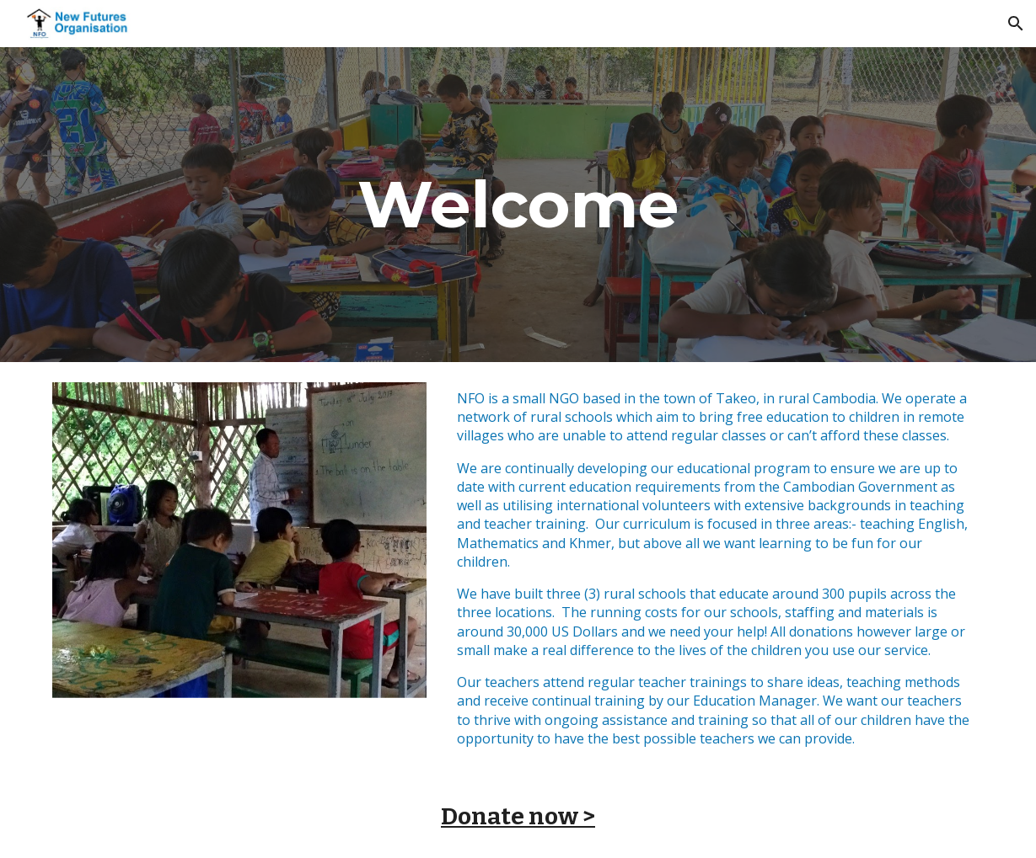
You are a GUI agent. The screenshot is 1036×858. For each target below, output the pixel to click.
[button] (1016, 23)
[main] (518, 204)
